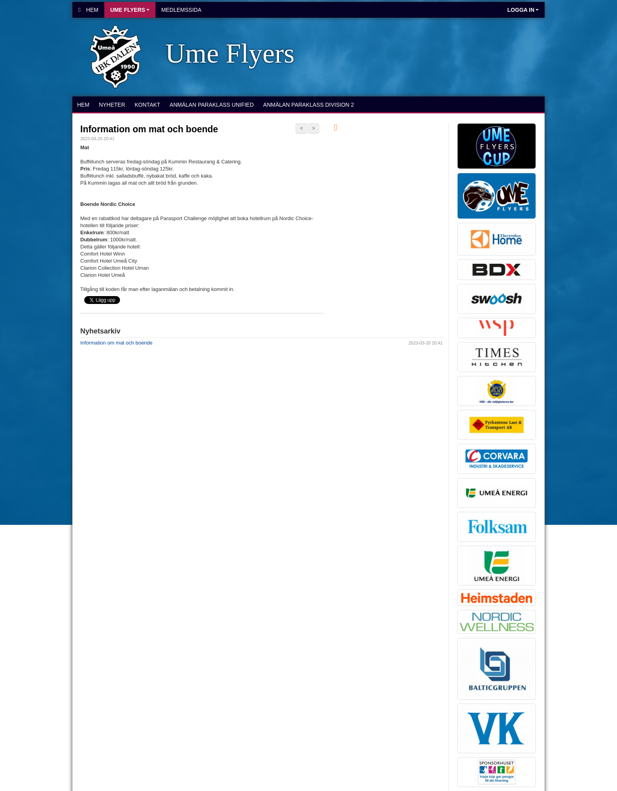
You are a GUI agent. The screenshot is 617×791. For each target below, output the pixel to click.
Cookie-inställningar (100, 538)
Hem (88, 10)
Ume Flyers (130, 10)
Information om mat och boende (149, 129)
